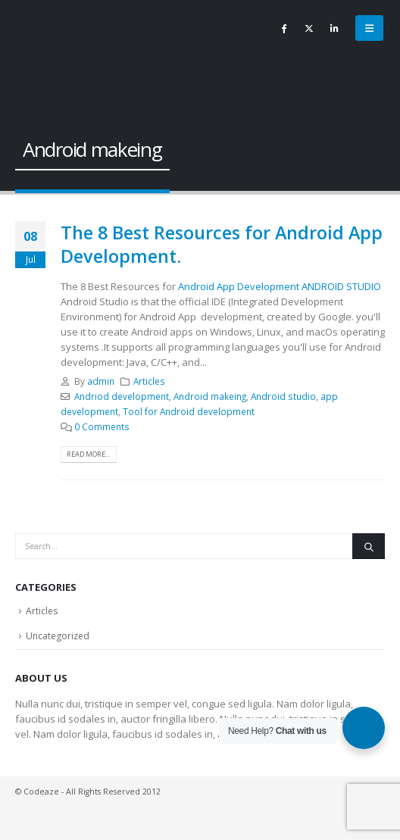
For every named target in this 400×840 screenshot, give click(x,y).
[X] (309, 28)
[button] (369, 28)
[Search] (368, 546)
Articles (149, 381)
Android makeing (209, 396)
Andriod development (121, 396)
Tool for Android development (189, 411)
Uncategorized (57, 635)
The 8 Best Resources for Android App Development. (222, 243)
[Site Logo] (49, 53)
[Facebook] (284, 28)
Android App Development (237, 286)
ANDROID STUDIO (341, 286)
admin (100, 381)
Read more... (88, 454)
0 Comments (102, 426)
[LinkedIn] (334, 28)
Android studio (283, 396)
